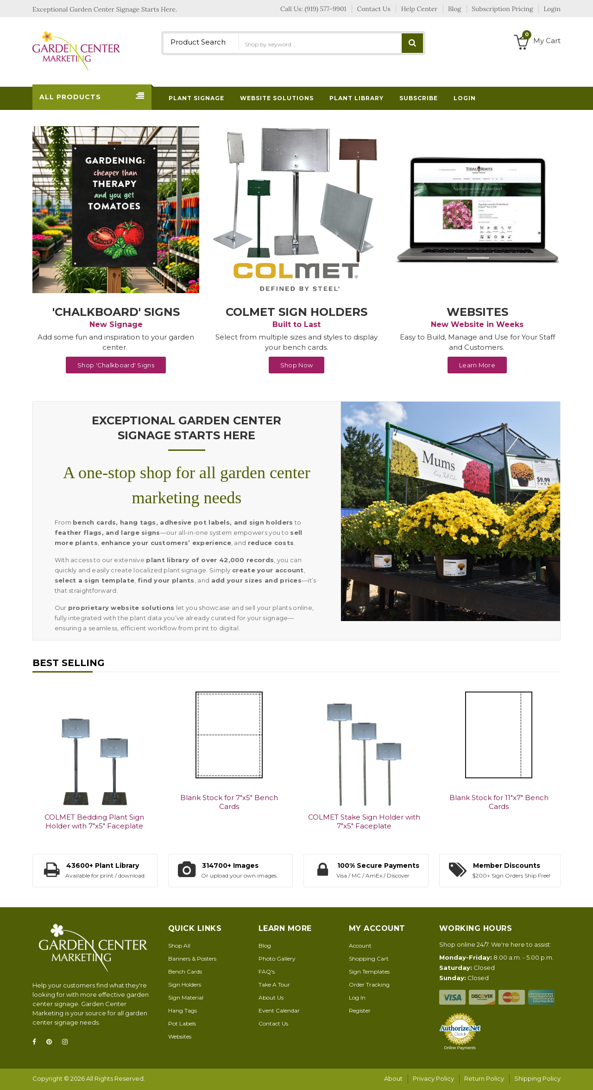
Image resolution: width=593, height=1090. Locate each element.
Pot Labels (182, 1023)
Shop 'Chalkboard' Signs (115, 365)
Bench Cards (185, 971)
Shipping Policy (537, 1078)
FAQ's (267, 971)
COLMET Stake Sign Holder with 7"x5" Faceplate (364, 821)
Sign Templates (369, 971)
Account (360, 945)
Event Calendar (279, 1010)
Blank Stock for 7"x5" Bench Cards (229, 802)
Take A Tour (274, 984)
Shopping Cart (369, 958)
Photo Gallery (277, 958)
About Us (271, 997)
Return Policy (484, 1078)
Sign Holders (184, 984)
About (393, 1078)
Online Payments (460, 1047)
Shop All (179, 945)
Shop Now (296, 365)
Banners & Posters (192, 958)
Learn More (477, 365)
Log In (357, 997)
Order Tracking (369, 984)
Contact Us (273, 1023)
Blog (265, 945)
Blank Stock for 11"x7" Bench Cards (499, 802)
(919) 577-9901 (326, 9)
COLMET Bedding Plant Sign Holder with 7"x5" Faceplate (94, 821)
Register (360, 1010)
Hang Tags (182, 1010)
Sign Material (185, 997)
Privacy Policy (433, 1078)
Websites (179, 1036)
